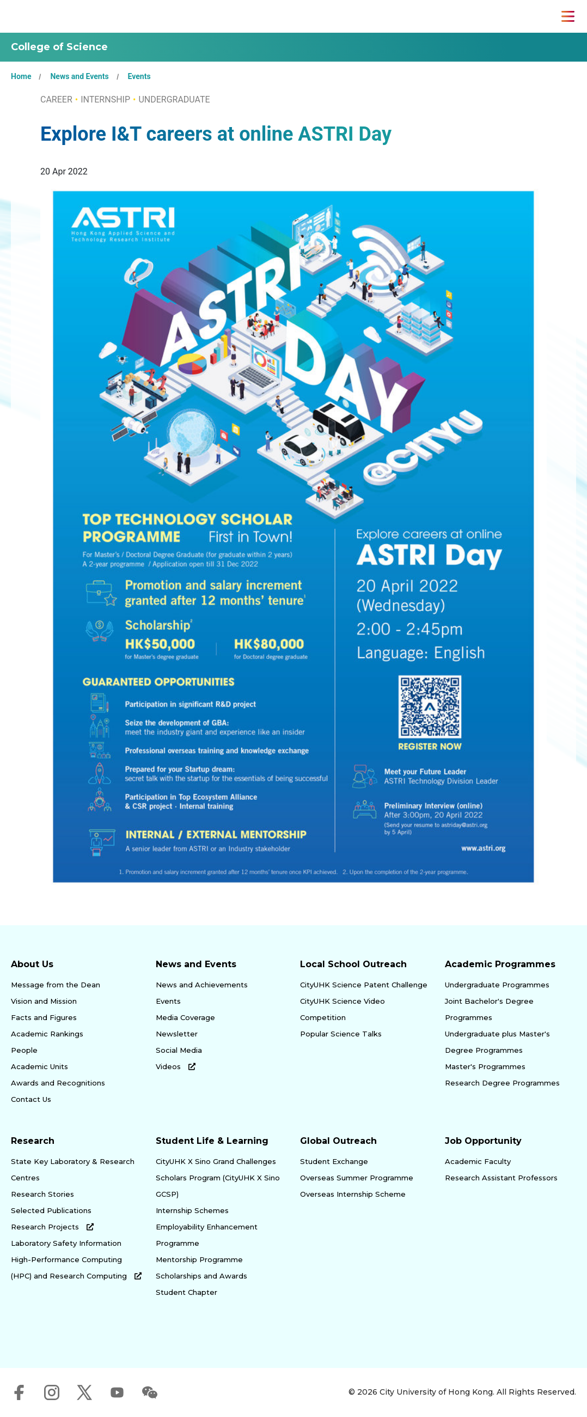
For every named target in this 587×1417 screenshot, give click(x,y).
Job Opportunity (483, 1141)
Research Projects (52, 1226)
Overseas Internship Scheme (353, 1194)
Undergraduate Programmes (497, 984)
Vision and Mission (44, 1001)
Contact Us (31, 1099)
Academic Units (39, 1066)
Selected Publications (51, 1210)
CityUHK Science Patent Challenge (363, 984)
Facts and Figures (44, 1017)
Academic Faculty (478, 1161)
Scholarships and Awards (201, 1275)
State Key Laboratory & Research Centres (72, 1169)
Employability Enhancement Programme (207, 1234)
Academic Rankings (47, 1033)
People (24, 1050)
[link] (525, 1334)
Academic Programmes (500, 964)
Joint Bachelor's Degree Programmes (489, 1009)
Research (32, 1141)
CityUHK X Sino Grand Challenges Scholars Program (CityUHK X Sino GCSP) (218, 1177)
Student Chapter (186, 1292)
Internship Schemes (192, 1210)
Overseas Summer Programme (356, 1177)
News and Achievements (202, 984)
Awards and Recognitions (58, 1082)
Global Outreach (338, 1141)
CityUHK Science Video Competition (342, 1009)
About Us (32, 964)
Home (21, 76)
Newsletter (177, 1033)
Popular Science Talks (341, 1033)
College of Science (59, 47)
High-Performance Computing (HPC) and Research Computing (76, 1267)
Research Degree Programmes (502, 1082)
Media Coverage (185, 1017)
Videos (175, 1066)
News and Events (79, 76)
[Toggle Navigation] (568, 16)
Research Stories (42, 1194)
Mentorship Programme (199, 1259)
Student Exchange (334, 1161)
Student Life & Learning (212, 1141)
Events (139, 76)
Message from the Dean (55, 984)
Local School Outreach (353, 964)
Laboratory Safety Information (66, 1243)
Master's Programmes (485, 1066)
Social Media (179, 1050)
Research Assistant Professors (501, 1177)
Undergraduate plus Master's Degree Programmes (497, 1041)
